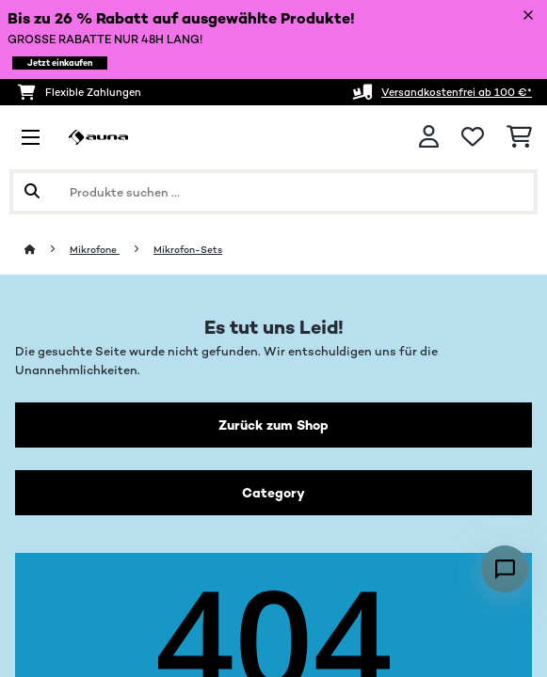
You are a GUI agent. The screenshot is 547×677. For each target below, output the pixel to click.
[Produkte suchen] (273, 191)
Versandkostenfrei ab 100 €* (456, 92)
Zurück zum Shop (273, 425)
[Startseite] (47, 250)
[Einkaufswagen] (519, 137)
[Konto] (429, 136)
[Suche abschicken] (32, 192)
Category (273, 492)
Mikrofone (95, 250)
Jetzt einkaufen (59, 63)
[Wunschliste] (472, 137)
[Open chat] (504, 568)
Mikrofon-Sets (187, 250)
